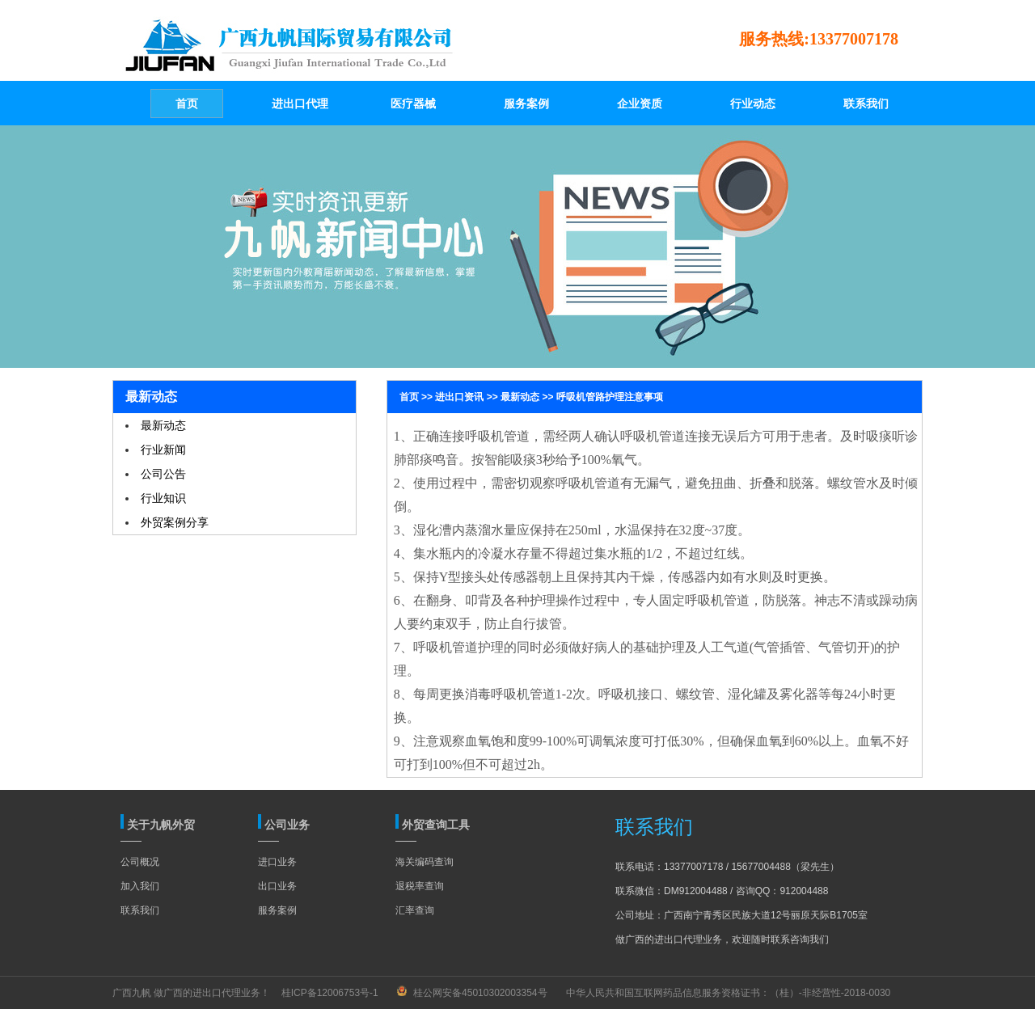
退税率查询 (419, 886)
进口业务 (277, 862)
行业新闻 (163, 449)
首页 (409, 397)
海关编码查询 (424, 862)
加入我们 (139, 886)
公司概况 (139, 862)
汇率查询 (414, 910)
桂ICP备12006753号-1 (329, 992)
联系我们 (139, 910)
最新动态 (163, 425)
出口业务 (277, 886)
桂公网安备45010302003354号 (480, 992)
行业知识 (163, 498)
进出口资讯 (459, 397)
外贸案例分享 (175, 522)
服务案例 (277, 910)
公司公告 (163, 473)
